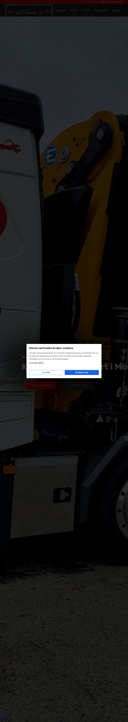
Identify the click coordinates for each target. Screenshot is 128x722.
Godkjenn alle (81, 372)
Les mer (46, 372)
